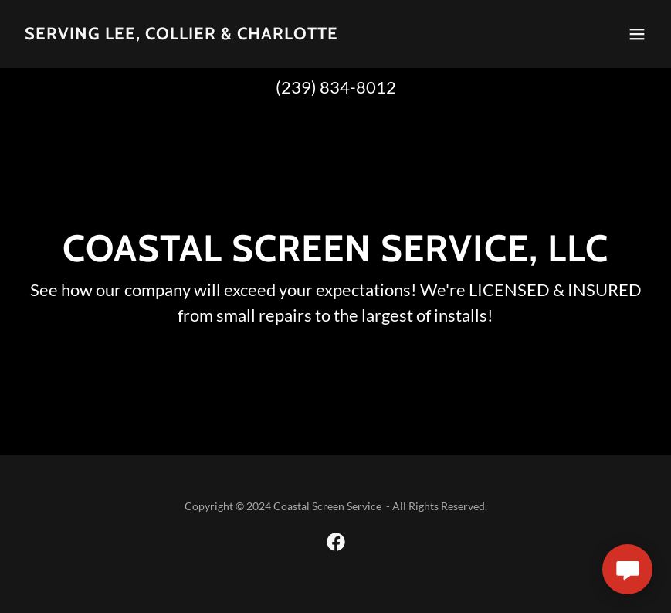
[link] (181, 34)
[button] (637, 34)
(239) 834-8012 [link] (336, 87)
